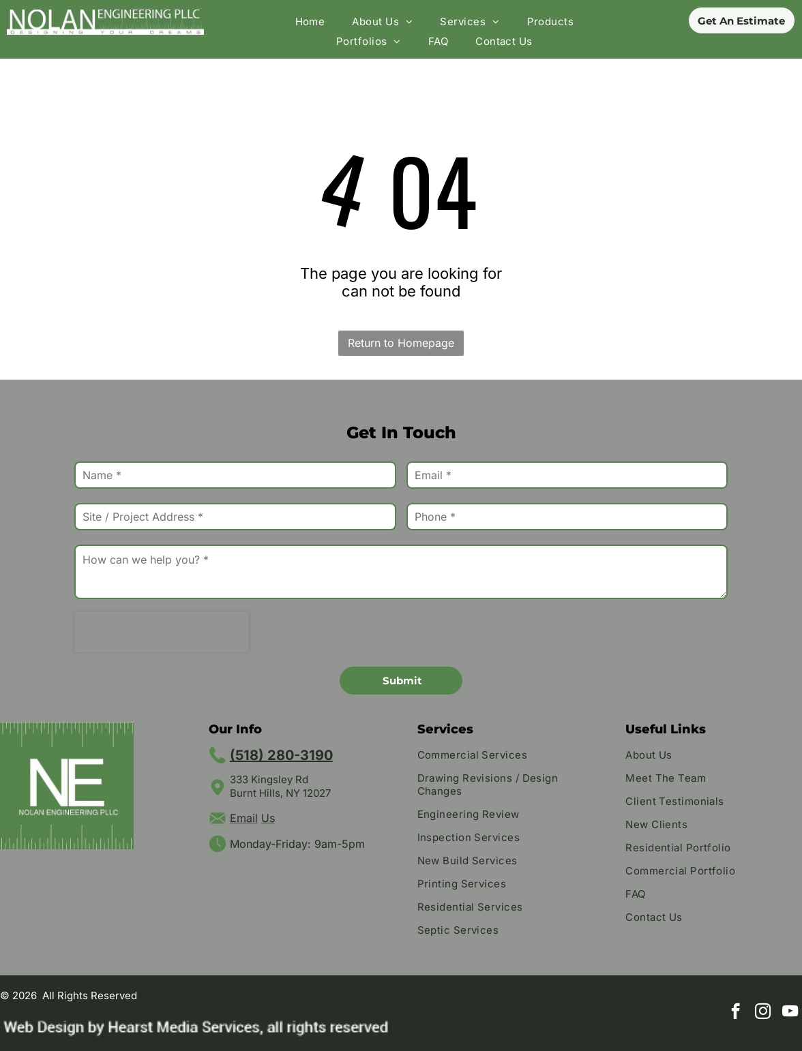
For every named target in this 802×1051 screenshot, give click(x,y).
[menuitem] (310, 21)
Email (244, 818)
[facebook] (735, 1012)
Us (268, 818)
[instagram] (763, 1012)
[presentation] (161, 631)
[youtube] (790, 1012)
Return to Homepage (401, 343)
